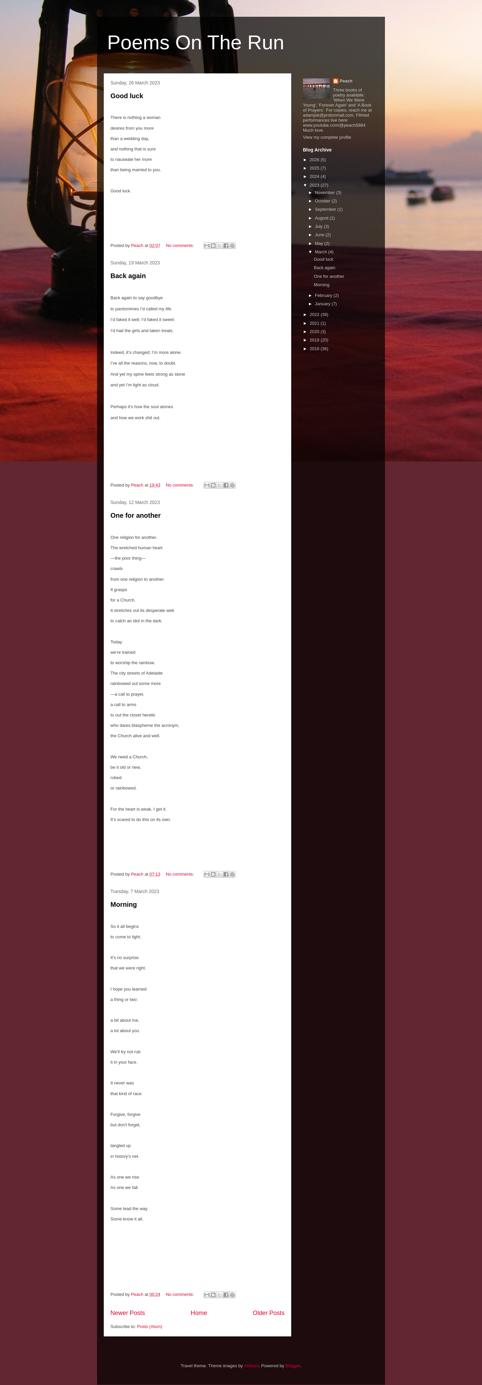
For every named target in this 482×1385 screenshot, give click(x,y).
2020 (315, 331)
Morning (123, 904)
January (323, 303)
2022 (315, 314)
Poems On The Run (195, 42)
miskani (251, 1365)
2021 (315, 323)
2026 (315, 159)
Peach (346, 80)
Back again (128, 275)
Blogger (293, 1365)
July (319, 226)
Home (199, 1313)
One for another (135, 515)
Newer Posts (127, 1313)
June (320, 234)
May (319, 243)
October (323, 200)
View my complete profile (327, 137)
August (322, 218)
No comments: (180, 245)
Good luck (126, 96)
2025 (315, 168)
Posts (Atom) (149, 1326)
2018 (315, 348)
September (326, 209)
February (324, 295)
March (321, 251)
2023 (315, 185)
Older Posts (269, 1313)
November (325, 192)
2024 (315, 176)
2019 (315, 339)
